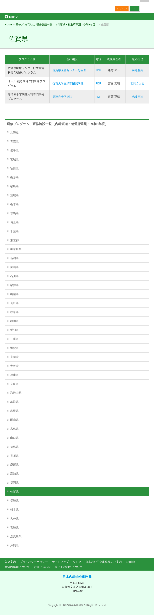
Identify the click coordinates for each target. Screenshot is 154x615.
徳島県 (14, 446)
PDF (98, 70)
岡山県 (14, 419)
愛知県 (14, 330)
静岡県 (14, 321)
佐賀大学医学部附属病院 (68, 83)
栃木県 (14, 204)
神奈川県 (15, 249)
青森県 (14, 141)
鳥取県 (14, 401)
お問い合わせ (42, 567)
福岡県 (14, 482)
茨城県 (14, 195)
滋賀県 (14, 348)
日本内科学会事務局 (77, 577)
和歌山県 (15, 392)
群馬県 (14, 213)
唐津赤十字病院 (62, 96)
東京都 (14, 240)
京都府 (14, 357)
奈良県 (14, 384)
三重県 (14, 339)
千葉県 (14, 231)
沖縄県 (14, 545)
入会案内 (10, 561)
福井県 (14, 285)
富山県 (14, 267)
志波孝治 (137, 96)
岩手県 (14, 150)
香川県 (14, 455)
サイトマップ (60, 561)
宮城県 (14, 159)
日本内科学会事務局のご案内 (103, 561)
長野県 (14, 303)
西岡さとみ (138, 83)
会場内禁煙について (17, 567)
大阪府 (14, 366)
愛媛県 (14, 464)
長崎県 (14, 500)
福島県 (14, 186)
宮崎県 (14, 527)
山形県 (14, 177)
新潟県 (14, 258)
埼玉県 (14, 222)
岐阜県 (14, 312)
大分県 (14, 518)
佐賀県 (14, 491)
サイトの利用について (69, 567)
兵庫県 (14, 375)
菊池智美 (137, 70)
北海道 (14, 132)
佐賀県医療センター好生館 (69, 70)
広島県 (14, 428)
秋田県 (14, 168)
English (130, 561)
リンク (77, 561)
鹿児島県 (15, 536)
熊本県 (14, 509)
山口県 (14, 437)
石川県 (14, 276)
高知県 (14, 473)
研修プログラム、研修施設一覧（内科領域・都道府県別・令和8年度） (57, 124)
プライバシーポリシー (34, 561)
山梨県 (14, 294)
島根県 (14, 410)
